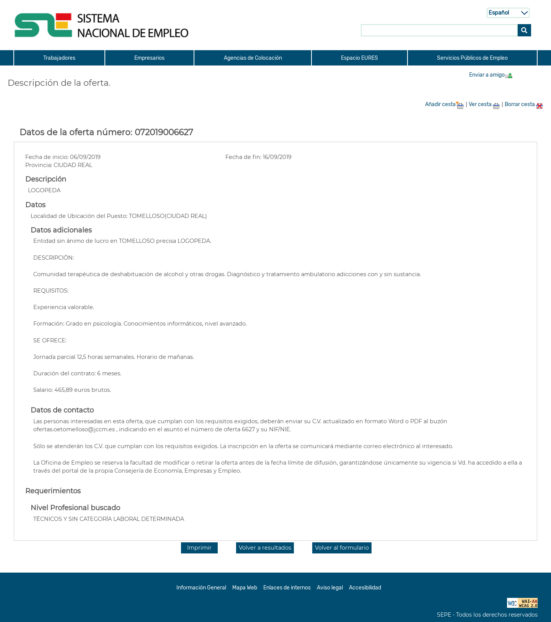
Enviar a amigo (491, 75)
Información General (201, 587)
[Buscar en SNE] (439, 30)
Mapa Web (244, 587)
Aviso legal (330, 587)
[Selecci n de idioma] (508, 13)
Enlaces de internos (287, 587)
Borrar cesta (524, 104)
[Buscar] (524, 30)
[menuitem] (58, 57)
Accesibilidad (365, 587)
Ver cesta (484, 104)
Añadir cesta (444, 104)
